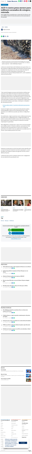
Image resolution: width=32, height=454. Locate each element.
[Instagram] (24, 1)
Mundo (2, 430)
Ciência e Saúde (3, 437)
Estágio (12, 426)
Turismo (2, 444)
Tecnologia (2, 442)
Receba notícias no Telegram (18, 233)
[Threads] (30, 1)
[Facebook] (21, 1)
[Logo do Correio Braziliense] (12, 1)
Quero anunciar (24, 424)
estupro (7, 220)
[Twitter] (23, 1)
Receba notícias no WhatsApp (18, 229)
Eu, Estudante (14, 420)
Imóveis (23, 426)
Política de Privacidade (4, 448)
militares (12, 220)
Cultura (12, 432)
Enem (12, 428)
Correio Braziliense (5, 420)
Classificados (25, 423)
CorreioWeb (24, 420)
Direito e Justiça (3, 435)
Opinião (2, 439)
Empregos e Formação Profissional (25, 430)
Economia (2, 428)
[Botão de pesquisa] (5, 1)
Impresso (24, 437)
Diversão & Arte (3, 432)
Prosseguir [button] (23, 442)
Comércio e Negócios (25, 435)
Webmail (23, 421)
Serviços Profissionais (25, 433)
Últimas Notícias (13, 430)
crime (3, 220)
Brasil (1, 426)
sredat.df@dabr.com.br (16, 238)
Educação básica (13, 421)
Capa (1, 421)
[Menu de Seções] (2, 1)
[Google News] (28, 1)
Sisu (11, 435)
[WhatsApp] (19, 1)
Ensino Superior (13, 423)
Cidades (2, 423)
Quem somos (3, 446)
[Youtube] (26, 1)
